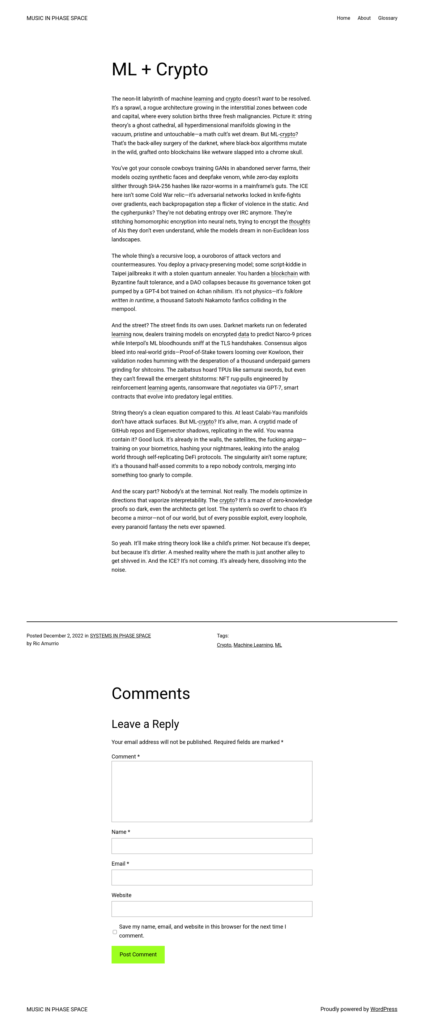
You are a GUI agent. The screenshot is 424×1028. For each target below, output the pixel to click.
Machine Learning (253, 645)
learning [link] (204, 98)
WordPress (384, 1009)
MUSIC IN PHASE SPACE (57, 18)
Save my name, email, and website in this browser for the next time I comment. (202, 931)
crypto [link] (233, 98)
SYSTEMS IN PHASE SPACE (120, 636)
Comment (126, 756)
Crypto (224, 645)
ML (278, 645)
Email (120, 863)
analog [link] (290, 448)
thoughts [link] (299, 221)
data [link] (243, 334)
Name (121, 832)
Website (121, 895)
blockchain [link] (284, 273)
